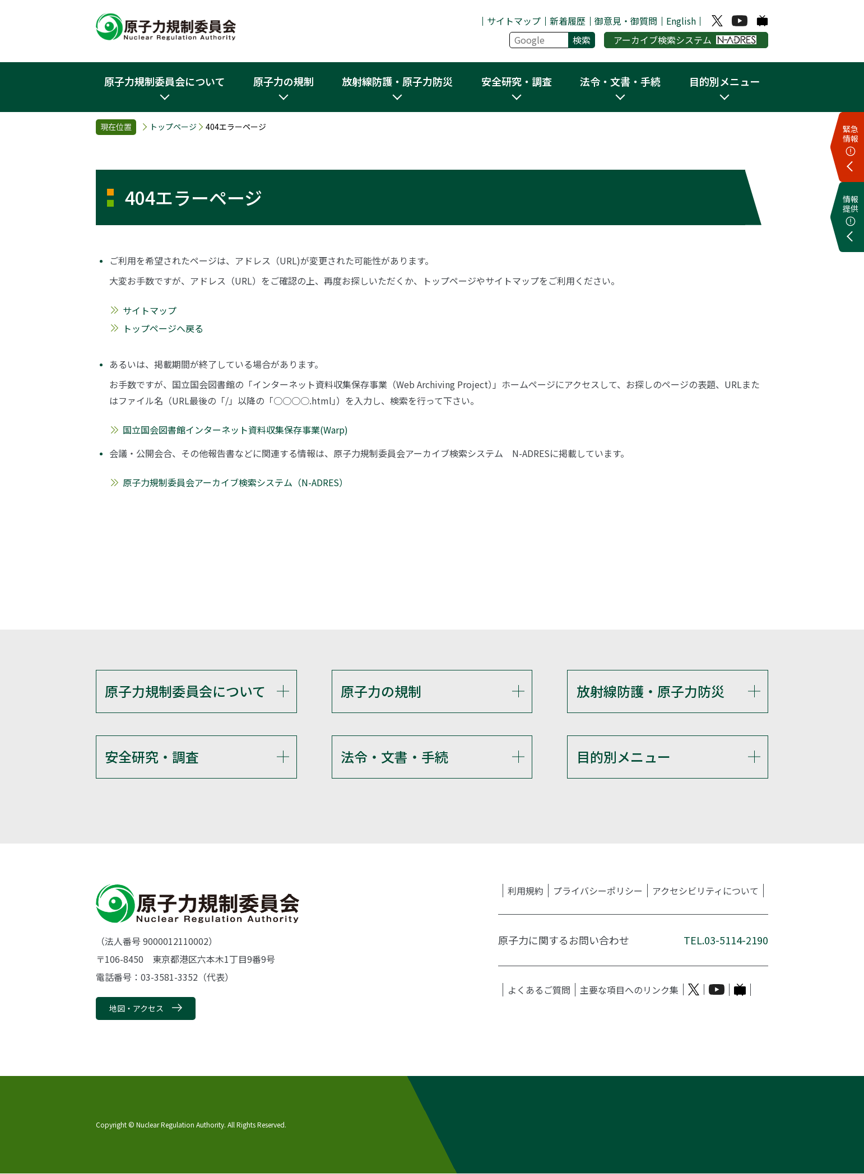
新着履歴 (568, 20)
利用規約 (526, 890)
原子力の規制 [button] (283, 81)
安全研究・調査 (152, 756)
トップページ (173, 127)
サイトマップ (514, 20)
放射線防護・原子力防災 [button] (397, 81)
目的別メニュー (624, 756)
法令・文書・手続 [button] (620, 81)
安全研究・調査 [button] (516, 81)
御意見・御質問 (625, 20)
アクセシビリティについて (705, 890)
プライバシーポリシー (598, 890)
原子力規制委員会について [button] (164, 81)
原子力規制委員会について (185, 691)
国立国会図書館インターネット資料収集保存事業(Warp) (235, 429)
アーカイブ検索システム (685, 39)
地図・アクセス (136, 1008)
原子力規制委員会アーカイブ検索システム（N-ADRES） (235, 482)
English (681, 20)
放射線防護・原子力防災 (650, 691)
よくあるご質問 (539, 989)
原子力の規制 (381, 691)
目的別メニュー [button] (724, 81)
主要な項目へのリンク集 (629, 989)
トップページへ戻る (163, 328)
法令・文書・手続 (394, 756)
